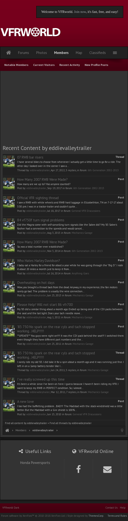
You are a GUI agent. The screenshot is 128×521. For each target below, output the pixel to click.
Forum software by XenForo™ (33, 515)
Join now (80, 12)
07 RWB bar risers (30, 157)
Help (123, 507)
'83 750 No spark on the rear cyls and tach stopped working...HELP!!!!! (56, 328)
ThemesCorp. (96, 515)
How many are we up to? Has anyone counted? (43, 184)
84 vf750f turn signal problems (40, 220)
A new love (25, 401)
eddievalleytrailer (40, 170)
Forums (23, 52)
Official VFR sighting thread (38, 198)
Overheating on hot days (36, 282)
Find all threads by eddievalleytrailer (71, 423)
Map (79, 52)
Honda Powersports (35, 462)
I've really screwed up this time (41, 379)
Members (61, 52)
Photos (41, 52)
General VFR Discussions (86, 211)
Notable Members (16, 65)
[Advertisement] (64, 107)
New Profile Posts (96, 65)
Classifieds (97, 52)
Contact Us (111, 507)
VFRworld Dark (10, 507)
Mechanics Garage (82, 232)
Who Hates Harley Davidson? (38, 260)
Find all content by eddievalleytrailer (26, 423)
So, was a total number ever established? (40, 246)
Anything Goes (80, 273)
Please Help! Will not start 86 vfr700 (45, 304)
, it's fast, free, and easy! (102, 12)
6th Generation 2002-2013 (103, 170)
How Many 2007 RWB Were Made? (42, 179)
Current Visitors (44, 65)
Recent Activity (69, 65)
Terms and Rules (117, 515)
